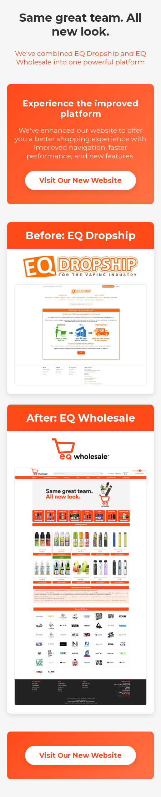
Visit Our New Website (80, 180)
